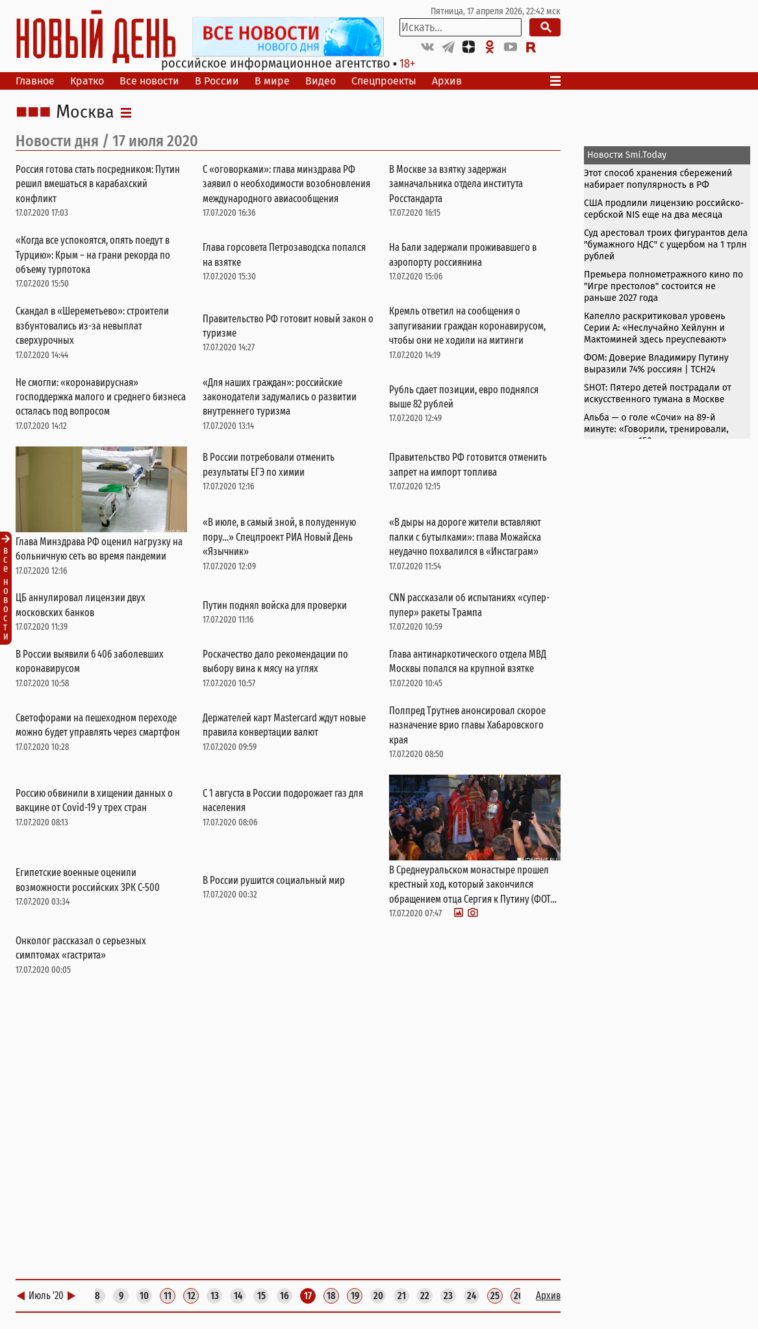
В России (217, 81)
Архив (447, 81)
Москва (85, 112)
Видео (320, 81)
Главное (35, 81)
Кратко (87, 81)
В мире (272, 81)
